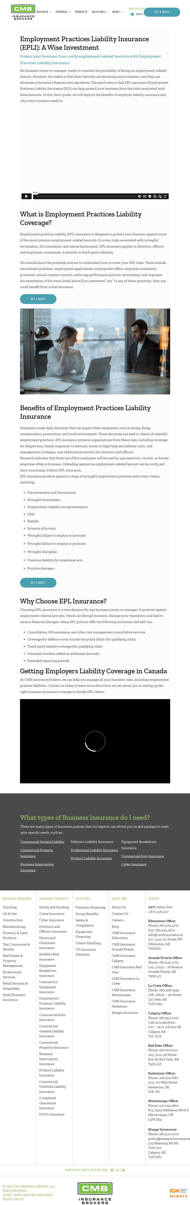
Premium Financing (91, 907)
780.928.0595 (169, 990)
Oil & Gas (10, 914)
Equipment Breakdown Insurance (47, 970)
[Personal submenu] (70, 12)
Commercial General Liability (42, 842)
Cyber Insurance (133, 864)
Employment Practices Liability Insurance (52, 1003)
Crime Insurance (51, 914)
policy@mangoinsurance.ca (169, 1139)
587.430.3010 (169, 1134)
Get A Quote (162, 12)
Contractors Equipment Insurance (48, 987)
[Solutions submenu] (107, 12)
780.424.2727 (137, 9)
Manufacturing (14, 926)
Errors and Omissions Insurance (47, 943)
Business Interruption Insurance (48, 1059)
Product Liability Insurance (91, 858)
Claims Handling (88, 943)
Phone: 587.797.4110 (162, 1050)
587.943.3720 (169, 1018)
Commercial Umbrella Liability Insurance (52, 1087)
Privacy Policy (13, 1199)
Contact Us (120, 914)
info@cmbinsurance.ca (165, 935)
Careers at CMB (76, 1170)
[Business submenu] (50, 12)
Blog (115, 926)
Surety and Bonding (54, 907)
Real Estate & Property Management (13, 961)
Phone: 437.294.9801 (163, 1105)
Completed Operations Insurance (47, 1103)
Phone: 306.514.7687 (163, 1078)
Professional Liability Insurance (94, 850)
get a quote (38, 299)
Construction (13, 920)
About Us (119, 907)
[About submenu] (122, 12)
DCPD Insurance (51, 1114)
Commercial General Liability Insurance (51, 1031)
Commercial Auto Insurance (142, 856)
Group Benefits (87, 914)
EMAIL (139, 14)
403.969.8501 (165, 1022)
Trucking (10, 907)
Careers (118, 920)
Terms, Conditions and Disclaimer (28, 1195)
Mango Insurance (125, 1013)
